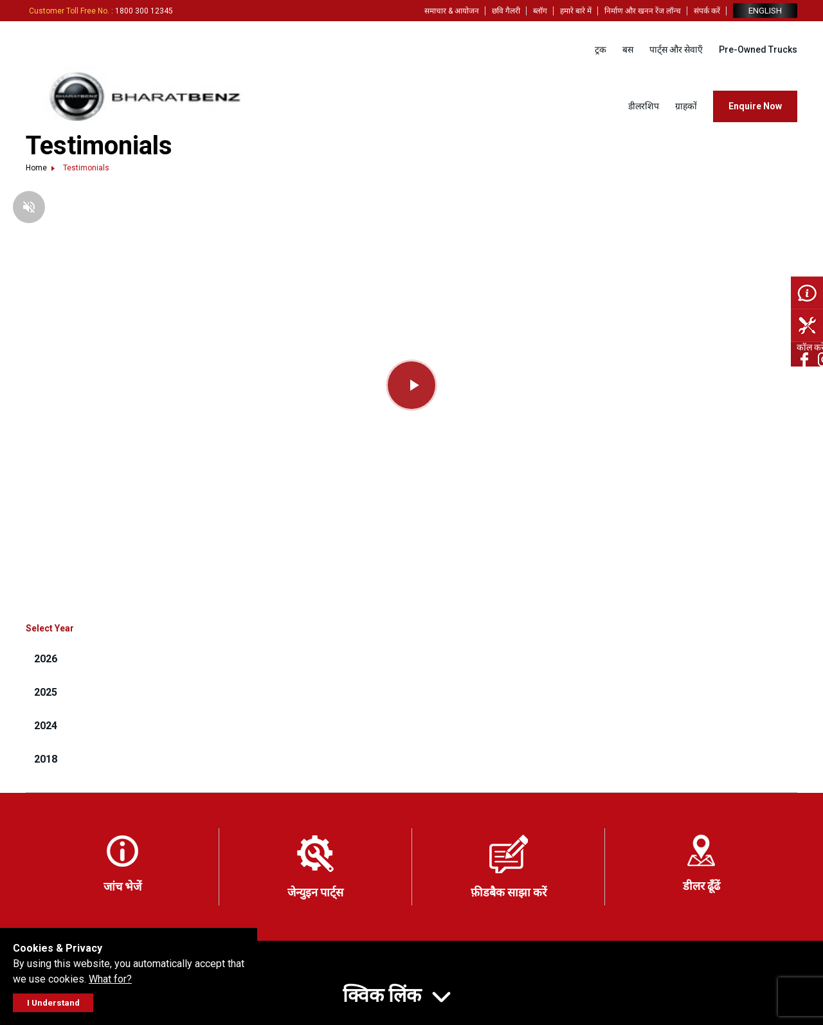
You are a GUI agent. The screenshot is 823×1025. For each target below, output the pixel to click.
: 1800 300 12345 (101, 10)
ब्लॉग (540, 10)
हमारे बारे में (576, 10)
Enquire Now (755, 106)
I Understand (53, 1003)
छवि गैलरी (506, 10)
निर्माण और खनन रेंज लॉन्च (642, 10)
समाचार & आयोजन (451, 10)
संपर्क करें (707, 10)
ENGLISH (765, 10)
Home (36, 167)
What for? (110, 979)
